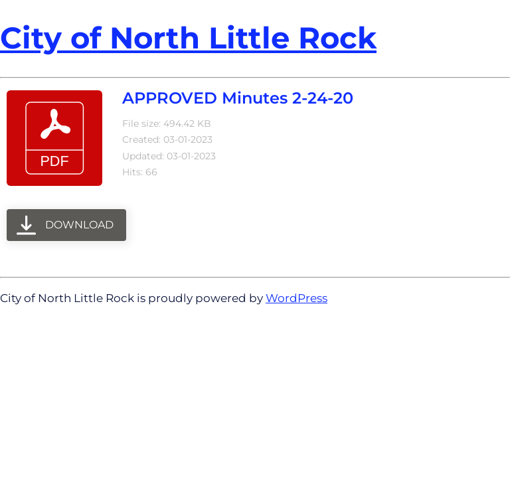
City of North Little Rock (188, 37)
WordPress (296, 298)
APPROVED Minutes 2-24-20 (237, 98)
